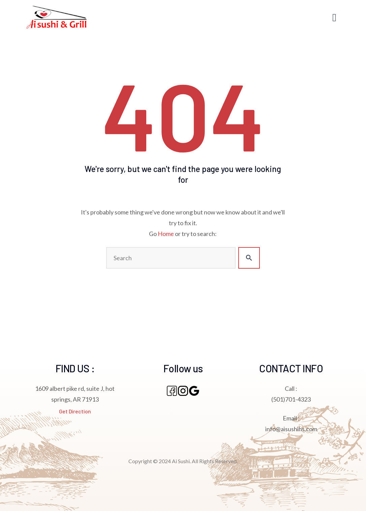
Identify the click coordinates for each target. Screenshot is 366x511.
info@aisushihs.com (291, 429)
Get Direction (75, 411)
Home (166, 233)
